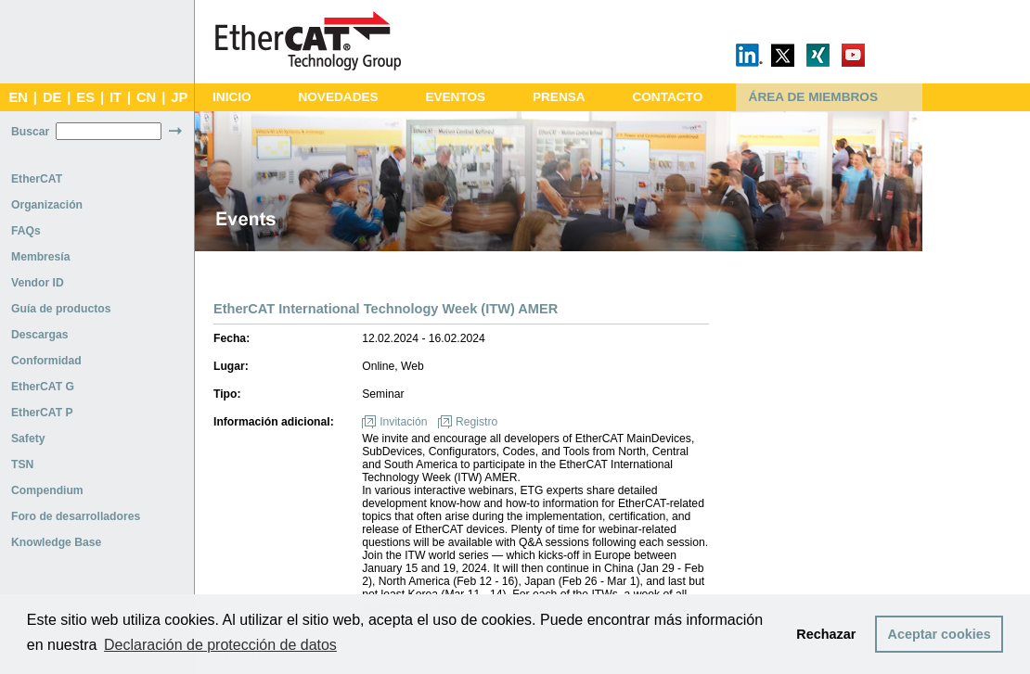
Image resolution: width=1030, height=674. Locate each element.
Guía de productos (60, 308)
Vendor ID (37, 282)
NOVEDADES (338, 97)
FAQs (26, 230)
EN (17, 97)
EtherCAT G (42, 386)
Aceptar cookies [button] (939, 634)
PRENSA (559, 97)
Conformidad (46, 360)
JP (179, 97)
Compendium (47, 490)
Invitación (403, 421)
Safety (28, 438)
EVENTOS (455, 97)
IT (115, 97)
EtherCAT (36, 178)
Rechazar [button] (826, 634)
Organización (47, 204)
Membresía (41, 256)
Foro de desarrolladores (75, 516)
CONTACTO (667, 97)
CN (146, 97)
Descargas (40, 334)
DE (52, 97)
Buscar (30, 131)
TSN (22, 464)
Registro (476, 421)
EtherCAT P (42, 412)
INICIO (231, 97)
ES (85, 97)
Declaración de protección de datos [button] (220, 645)
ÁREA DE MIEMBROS (813, 97)
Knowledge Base (56, 542)
